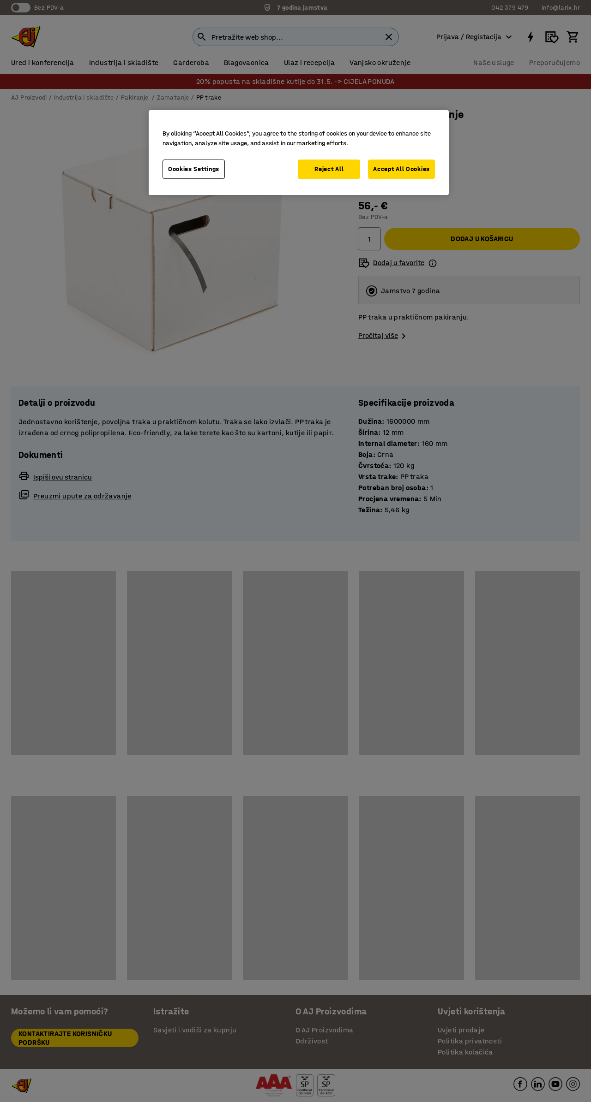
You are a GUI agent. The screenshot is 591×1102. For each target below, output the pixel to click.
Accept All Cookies (401, 169)
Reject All (329, 169)
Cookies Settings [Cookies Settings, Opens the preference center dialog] (193, 169)
